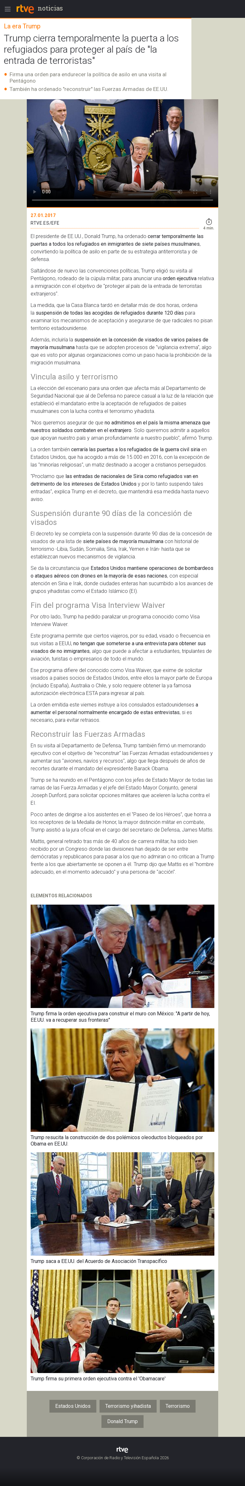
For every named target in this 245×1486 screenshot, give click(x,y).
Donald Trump (122, 1421)
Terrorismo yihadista (128, 1406)
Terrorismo (178, 1406)
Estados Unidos (73, 1406)
